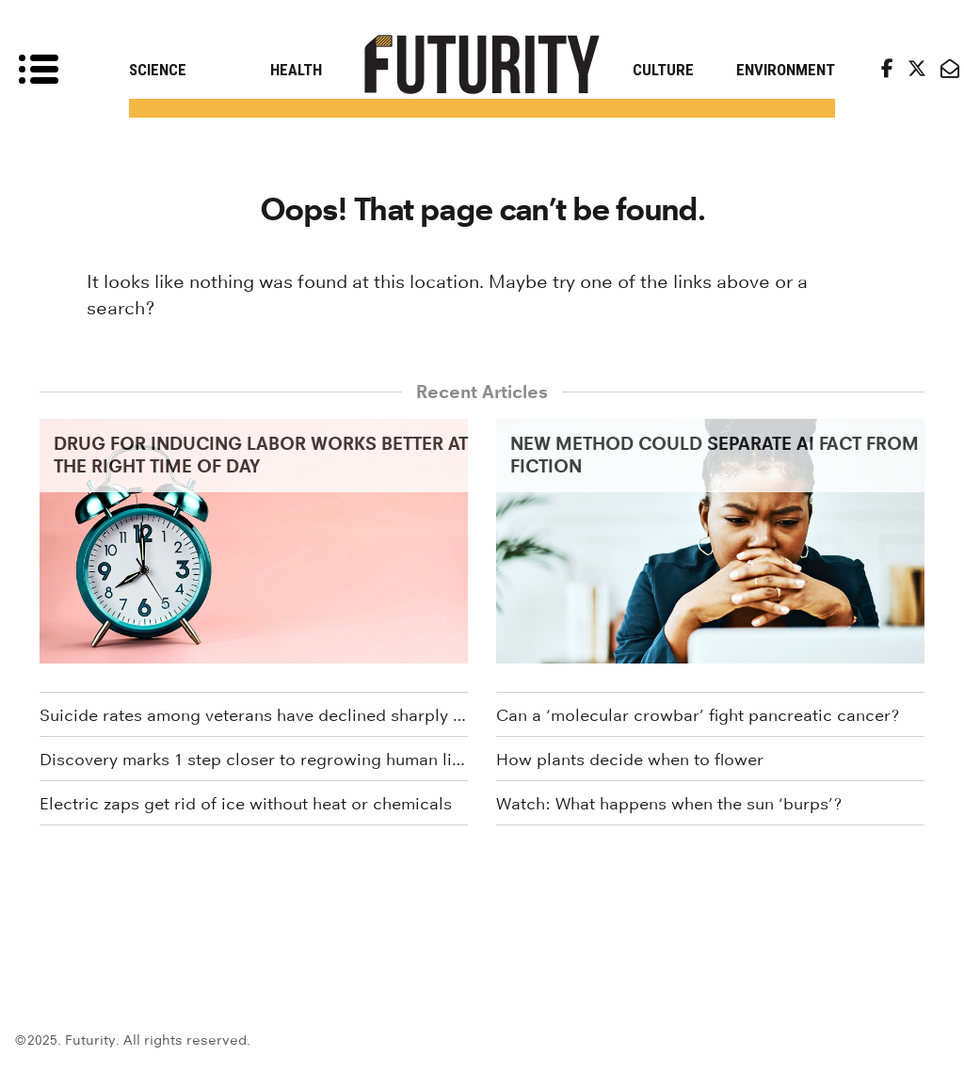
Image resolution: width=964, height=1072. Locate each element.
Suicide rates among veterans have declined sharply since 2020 (254, 715)
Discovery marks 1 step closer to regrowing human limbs (254, 759)
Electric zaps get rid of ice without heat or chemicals (246, 803)
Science (157, 69)
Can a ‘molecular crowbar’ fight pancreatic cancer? (697, 715)
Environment (785, 69)
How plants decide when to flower (629, 759)
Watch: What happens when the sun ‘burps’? (669, 803)
